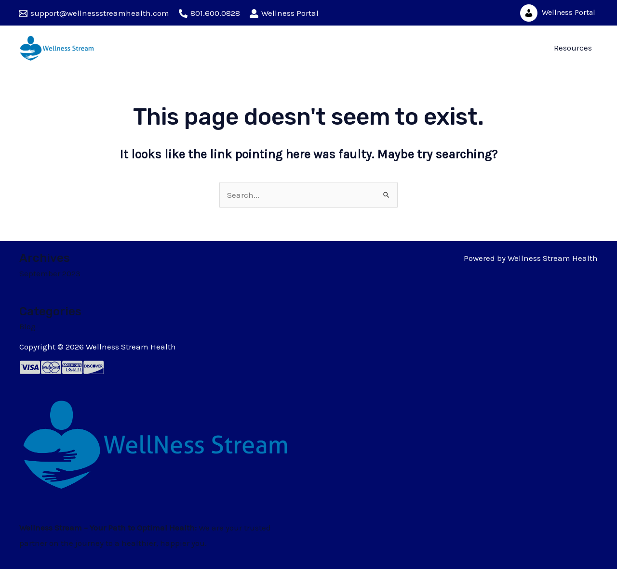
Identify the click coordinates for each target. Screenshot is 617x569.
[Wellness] (284, 13)
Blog (27, 326)
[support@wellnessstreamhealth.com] (94, 13)
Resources (573, 47)
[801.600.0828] (209, 13)
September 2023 (49, 273)
